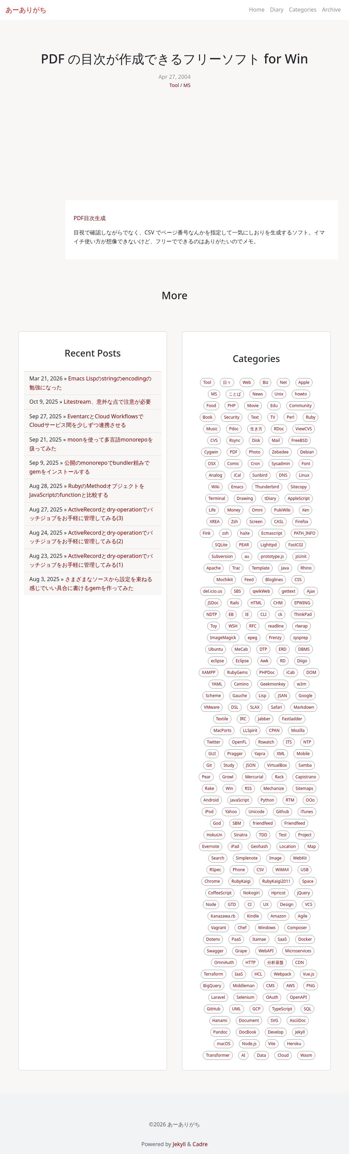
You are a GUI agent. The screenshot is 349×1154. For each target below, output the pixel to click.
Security (231, 417)
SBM (236, 823)
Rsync (235, 440)
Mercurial (254, 777)
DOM (311, 672)
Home (257, 9)
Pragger (235, 753)
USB (304, 869)
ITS (289, 742)
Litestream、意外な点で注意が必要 (107, 401)
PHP (232, 405)
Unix (279, 394)
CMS (270, 986)
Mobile (303, 753)
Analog (215, 475)
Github (282, 811)
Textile (222, 719)
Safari (276, 707)
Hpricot (278, 893)
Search (217, 858)
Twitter (213, 742)
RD (282, 661)
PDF (233, 452)
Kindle (253, 916)
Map (311, 846)
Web (247, 382)
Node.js (249, 1044)
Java (285, 568)
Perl (290, 417)
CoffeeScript (220, 893)
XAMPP (208, 672)
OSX (212, 463)
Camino (241, 684)
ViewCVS (303, 429)
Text (255, 417)
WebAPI (265, 951)
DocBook (247, 1032)
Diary (277, 9)
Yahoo (231, 811)
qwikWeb (261, 591)
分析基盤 (275, 962)
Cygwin (211, 452)
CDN (299, 962)
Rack (279, 777)
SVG (274, 1020)
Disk (256, 440)
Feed (249, 579)
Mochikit (224, 579)
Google (306, 695)
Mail (276, 440)
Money (233, 510)
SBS (237, 591)
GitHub (214, 1009)
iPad (235, 846)
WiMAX (282, 869)
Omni (257, 510)
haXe (245, 533)
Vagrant (218, 928)
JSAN (282, 695)
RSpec (215, 869)
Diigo (302, 661)
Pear (206, 777)
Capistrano (305, 777)
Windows (266, 928)
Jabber (264, 719)
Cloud (283, 1055)
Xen (305, 510)
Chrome (212, 881)
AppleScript (298, 498)
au (246, 556)
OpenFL (239, 742)
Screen (255, 521)
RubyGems (237, 672)
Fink (207, 533)
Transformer (218, 1055)
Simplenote (247, 858)
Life (212, 510)
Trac (236, 568)
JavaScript (239, 800)
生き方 (256, 429)
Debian (307, 452)
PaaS (236, 939)
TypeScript (282, 1009)
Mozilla (298, 730)
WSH (233, 626)
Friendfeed (294, 823)
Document (249, 1020)
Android (211, 800)
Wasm (306, 1055)
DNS (283, 475)
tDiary (270, 498)
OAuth (272, 997)
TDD (263, 835)
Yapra (259, 753)
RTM (290, 800)
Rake (209, 788)
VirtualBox (277, 765)
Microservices (298, 951)
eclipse (217, 661)
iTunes (307, 811)
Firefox (301, 521)
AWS (290, 986)
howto (301, 394)
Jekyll (300, 1032)
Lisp (263, 695)
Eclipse (242, 661)
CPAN (274, 730)
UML (236, 1009)
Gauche (239, 695)
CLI (263, 614)
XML (281, 753)
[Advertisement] (174, 149)
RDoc (279, 429)
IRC (243, 719)
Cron (255, 463)
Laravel (218, 997)
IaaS (239, 974)
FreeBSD (299, 440)
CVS (213, 440)
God (217, 823)
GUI (212, 753)
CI (249, 904)
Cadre (200, 1144)
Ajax (311, 591)
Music (211, 429)
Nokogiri (251, 893)
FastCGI (295, 545)
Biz (266, 382)
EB (231, 614)
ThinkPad (303, 614)
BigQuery (212, 986)
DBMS (304, 649)
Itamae (259, 939)
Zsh (234, 521)
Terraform (213, 974)
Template (261, 568)
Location (287, 846)
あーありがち (25, 9)
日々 (227, 382)
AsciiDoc (298, 1020)
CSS (298, 579)
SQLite (221, 545)
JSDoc (213, 603)
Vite (271, 1044)
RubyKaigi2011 (276, 881)
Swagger (215, 951)
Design (286, 904)
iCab (290, 672)
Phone (239, 869)
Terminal (216, 498)
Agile (302, 916)
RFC (252, 626)
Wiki (215, 487)
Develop (276, 1032)
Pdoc (234, 429)
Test (283, 835)
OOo (310, 800)
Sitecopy (299, 487)
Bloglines (274, 579)
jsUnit (300, 556)
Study (229, 765)
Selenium (245, 997)
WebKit (300, 858)
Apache (214, 568)
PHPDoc (267, 672)
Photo (254, 452)
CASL (279, 521)
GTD (232, 904)
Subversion (222, 556)
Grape (241, 951)
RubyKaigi (241, 881)
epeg (252, 637)
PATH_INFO (304, 533)
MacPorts (222, 730)
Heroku (294, 1044)
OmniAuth (224, 962)
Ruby (310, 417)
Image (275, 858)
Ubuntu (215, 649)
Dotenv (213, 939)
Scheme (213, 695)
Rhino (306, 568)
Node (211, 904)
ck (280, 614)
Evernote (210, 846)
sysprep (300, 637)
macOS (223, 1044)
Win (229, 788)
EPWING (302, 603)
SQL (307, 1009)
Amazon (278, 916)
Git (209, 765)
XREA (214, 521)
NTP (307, 742)
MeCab (241, 649)
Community (300, 405)
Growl (227, 777)
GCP (257, 1009)
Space (307, 881)
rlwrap (301, 626)
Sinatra (240, 835)
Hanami (219, 1020)
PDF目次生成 (90, 218)
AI (243, 1055)
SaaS (282, 939)
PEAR (244, 545)
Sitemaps (304, 788)
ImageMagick (223, 637)
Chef (242, 928)
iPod (209, 811)
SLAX (255, 707)
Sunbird (260, 475)
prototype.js (272, 556)
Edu (273, 405)
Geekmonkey (273, 684)
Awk (264, 661)
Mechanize (273, 788)
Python (267, 800)
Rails (234, 603)
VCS (308, 904)
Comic (233, 463)
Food (211, 405)
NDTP (211, 614)
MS (187, 85)
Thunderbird (267, 487)
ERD (283, 649)
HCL (258, 974)
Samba (305, 765)
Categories (303, 9)
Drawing (245, 498)
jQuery (303, 893)
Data (261, 1055)
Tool (174, 85)
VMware (211, 707)
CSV (260, 869)
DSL (235, 707)
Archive (331, 9)
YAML (217, 684)
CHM (278, 603)
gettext (288, 591)
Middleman (244, 986)
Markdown (303, 707)
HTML (256, 603)
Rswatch (266, 742)
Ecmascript (272, 533)
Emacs (237, 487)
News (258, 394)
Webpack (282, 974)
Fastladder (292, 719)
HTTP (250, 962)
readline (276, 626)
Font (306, 463)
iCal (237, 475)
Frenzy (275, 637)
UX (266, 904)
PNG (310, 986)
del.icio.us (212, 591)
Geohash (259, 846)
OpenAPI (298, 997)
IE (247, 614)
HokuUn (214, 835)
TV (272, 417)
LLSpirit (250, 730)
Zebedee (280, 452)
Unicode (256, 811)
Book (208, 417)
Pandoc (220, 1032)
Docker (305, 939)
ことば (235, 394)
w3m (301, 684)
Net (283, 382)
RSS (248, 788)
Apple (304, 382)
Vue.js (308, 974)
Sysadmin (281, 463)
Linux (304, 475)
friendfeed (263, 823)
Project (305, 835)
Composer (297, 928)
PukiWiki (282, 510)
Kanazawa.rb (223, 916)
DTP (263, 649)
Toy (213, 626)
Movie (253, 405)
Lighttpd (268, 545)
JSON (251, 765)
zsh (225, 533)
